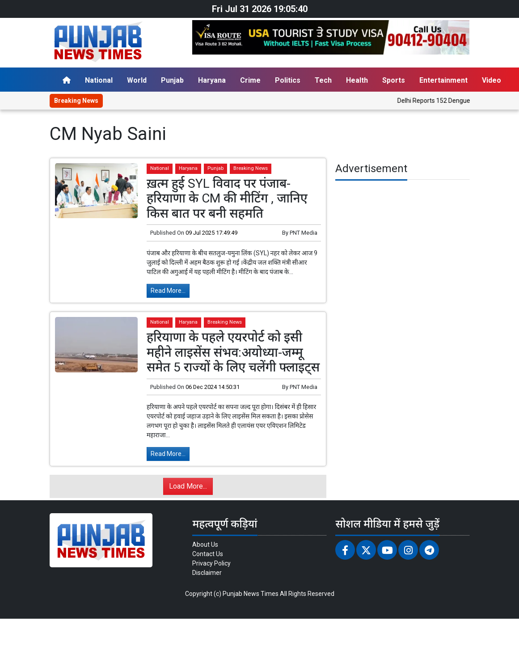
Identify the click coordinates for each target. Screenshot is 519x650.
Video (491, 80)
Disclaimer (207, 572)
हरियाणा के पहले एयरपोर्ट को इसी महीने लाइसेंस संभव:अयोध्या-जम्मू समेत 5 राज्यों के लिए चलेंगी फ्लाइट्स (233, 352)
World (137, 80)
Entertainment (443, 80)
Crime (250, 80)
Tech (323, 80)
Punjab (172, 80)
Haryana (212, 80)
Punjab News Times (250, 593)
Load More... (188, 486)
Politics (287, 80)
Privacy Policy (211, 563)
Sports (393, 80)
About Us (205, 544)
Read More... (168, 290)
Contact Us (207, 553)
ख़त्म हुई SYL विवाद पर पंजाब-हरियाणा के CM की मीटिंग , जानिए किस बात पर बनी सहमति (227, 198)
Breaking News (250, 168)
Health (357, 80)
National (99, 80)
